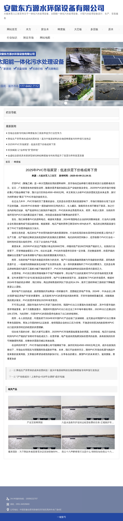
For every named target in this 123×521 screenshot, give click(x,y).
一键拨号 (61, 517)
